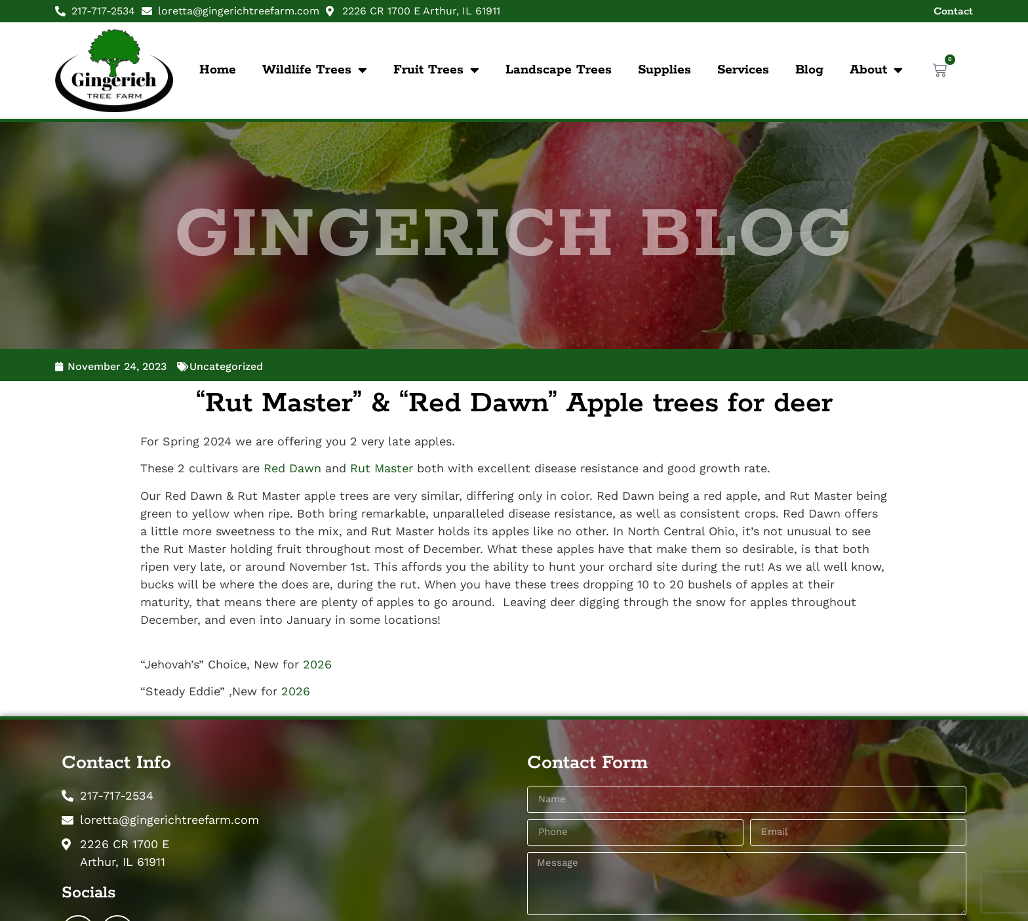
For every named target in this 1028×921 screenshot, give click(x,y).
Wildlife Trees (314, 70)
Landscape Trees (558, 70)
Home (217, 70)
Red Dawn (292, 468)
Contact (953, 11)
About (876, 70)
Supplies (664, 70)
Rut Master (381, 468)
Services (743, 70)
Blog (809, 70)
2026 (317, 664)
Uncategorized (226, 366)
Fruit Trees (436, 70)
